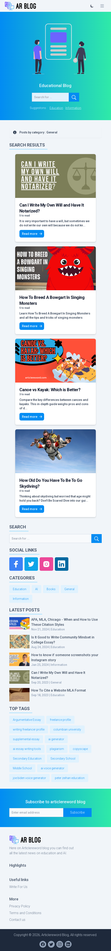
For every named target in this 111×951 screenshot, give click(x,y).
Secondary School (62, 758)
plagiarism (57, 749)
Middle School (22, 768)
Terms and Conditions (25, 913)
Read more (32, 233)
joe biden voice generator (29, 778)
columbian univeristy (67, 729)
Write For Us (18, 887)
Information (73, 108)
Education (56, 108)
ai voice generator (52, 768)
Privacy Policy (19, 906)
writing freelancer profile (29, 729)
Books (51, 589)
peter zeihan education (70, 778)
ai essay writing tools (27, 749)
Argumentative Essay (27, 719)
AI (36, 589)
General (69, 589)
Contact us (17, 920)
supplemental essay (26, 739)
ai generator (56, 739)
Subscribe (77, 812)
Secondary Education (27, 758)
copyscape (80, 749)
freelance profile (60, 719)
